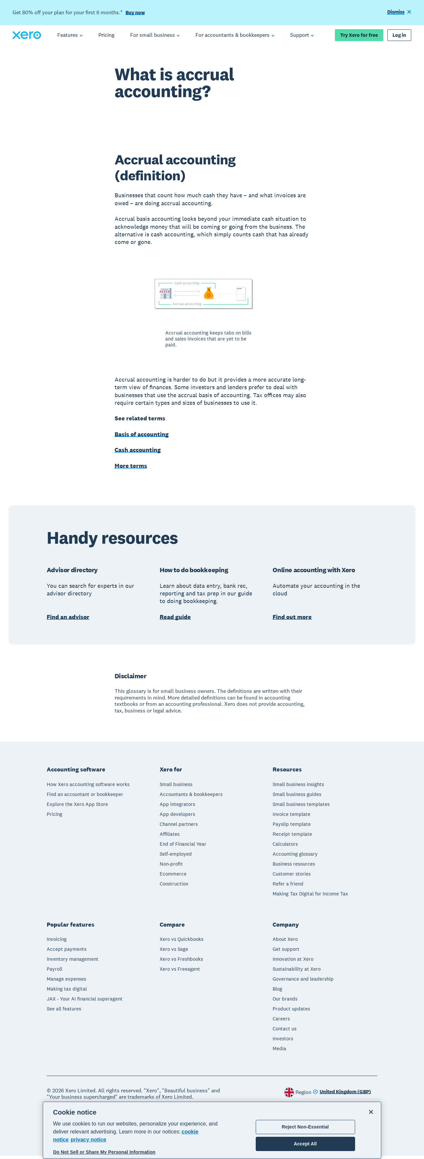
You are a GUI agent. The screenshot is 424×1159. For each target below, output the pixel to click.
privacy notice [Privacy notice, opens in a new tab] (88, 1139)
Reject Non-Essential (305, 1126)
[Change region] (342, 1095)
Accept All (305, 1143)
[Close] (371, 1112)
